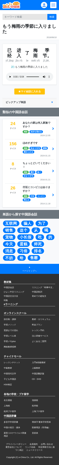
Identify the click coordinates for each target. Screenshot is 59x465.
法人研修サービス (40, 336)
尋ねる (26, 200)
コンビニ (41, 196)
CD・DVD (36, 379)
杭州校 (35, 406)
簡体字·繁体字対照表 (41, 422)
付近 (32, 196)
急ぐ (39, 172)
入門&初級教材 (39, 362)
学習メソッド (10, 325)
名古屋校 (8, 400)
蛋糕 (24, 244)
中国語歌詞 (37, 292)
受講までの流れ (11, 330)
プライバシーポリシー (16, 444)
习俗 (24, 251)
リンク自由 (30, 447)
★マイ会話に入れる (29, 91)
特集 (6, 300)
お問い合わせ (47, 444)
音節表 (35, 433)
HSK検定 (8, 384)
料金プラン (37, 325)
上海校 (7, 406)
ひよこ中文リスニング (14, 292)
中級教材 (8, 368)
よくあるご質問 (39, 341)
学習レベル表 (10, 336)
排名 (38, 251)
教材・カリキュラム (41, 319)
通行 (32, 172)
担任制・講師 (10, 319)
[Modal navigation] (53, 5)
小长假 (25, 237)
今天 (9, 244)
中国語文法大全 (11, 296)
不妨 (9, 258)
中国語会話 (9, 287)
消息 (9, 251)
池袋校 (35, 400)
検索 (51, 17)
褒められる (28, 152)
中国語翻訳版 (38, 373)
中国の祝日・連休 (12, 427)
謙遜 (45, 148)
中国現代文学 (10, 373)
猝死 (38, 244)
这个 (24, 230)
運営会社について (14, 447)
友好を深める (36, 132)
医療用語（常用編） (41, 427)
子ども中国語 (10, 379)
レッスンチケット (12, 362)
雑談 (26, 132)
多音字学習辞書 (11, 422)
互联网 (11, 223)
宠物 (9, 237)
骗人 (27, 223)
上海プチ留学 (38, 411)
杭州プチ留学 (10, 411)
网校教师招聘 (10, 347)
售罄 (34, 258)
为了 (42, 223)
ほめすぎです (30, 143)
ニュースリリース (34, 450)
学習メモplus (10, 341)
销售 (9, 230)
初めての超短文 (39, 296)
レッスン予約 (38, 330)
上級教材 (36, 368)
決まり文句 (35, 148)
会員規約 (34, 444)
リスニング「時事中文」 (43, 287)
